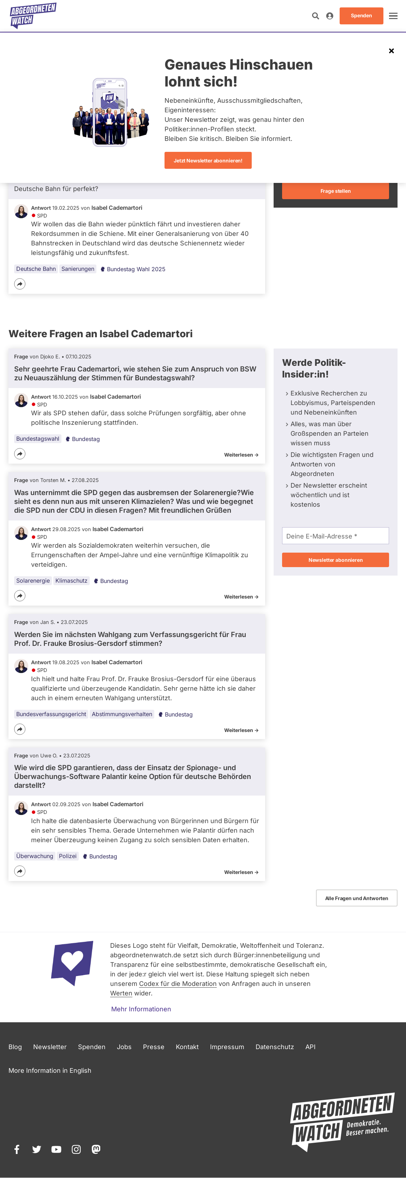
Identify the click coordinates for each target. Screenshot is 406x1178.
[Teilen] (19, 284)
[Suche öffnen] (315, 16)
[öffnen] (393, 16)
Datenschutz (275, 1047)
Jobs (124, 1047)
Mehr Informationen (141, 1009)
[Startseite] (33, 16)
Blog (15, 1047)
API (310, 1047)
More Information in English (49, 1070)
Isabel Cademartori (116, 207)
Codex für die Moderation (178, 983)
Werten (121, 993)
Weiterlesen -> (241, 455)
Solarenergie (33, 580)
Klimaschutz (71, 580)
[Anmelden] (330, 16)
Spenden (92, 1047)
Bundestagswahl (37, 438)
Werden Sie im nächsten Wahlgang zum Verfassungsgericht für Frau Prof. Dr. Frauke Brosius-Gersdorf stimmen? (130, 639)
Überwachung (34, 855)
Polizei (68, 855)
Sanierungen (77, 268)
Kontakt (187, 1047)
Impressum (227, 1047)
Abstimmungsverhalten (122, 714)
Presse (154, 1047)
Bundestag (82, 439)
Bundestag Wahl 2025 (133, 269)
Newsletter (50, 1047)
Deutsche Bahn (36, 268)
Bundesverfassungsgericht (51, 714)
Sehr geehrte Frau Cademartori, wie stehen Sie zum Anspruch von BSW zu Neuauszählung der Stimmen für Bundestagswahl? (135, 373)
